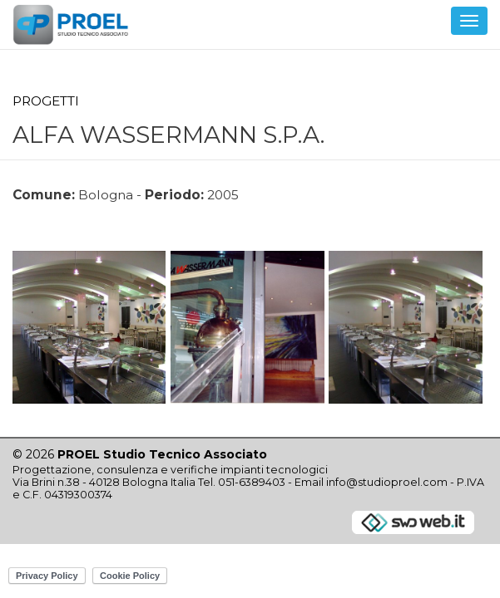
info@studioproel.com (387, 482)
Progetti (45, 101)
